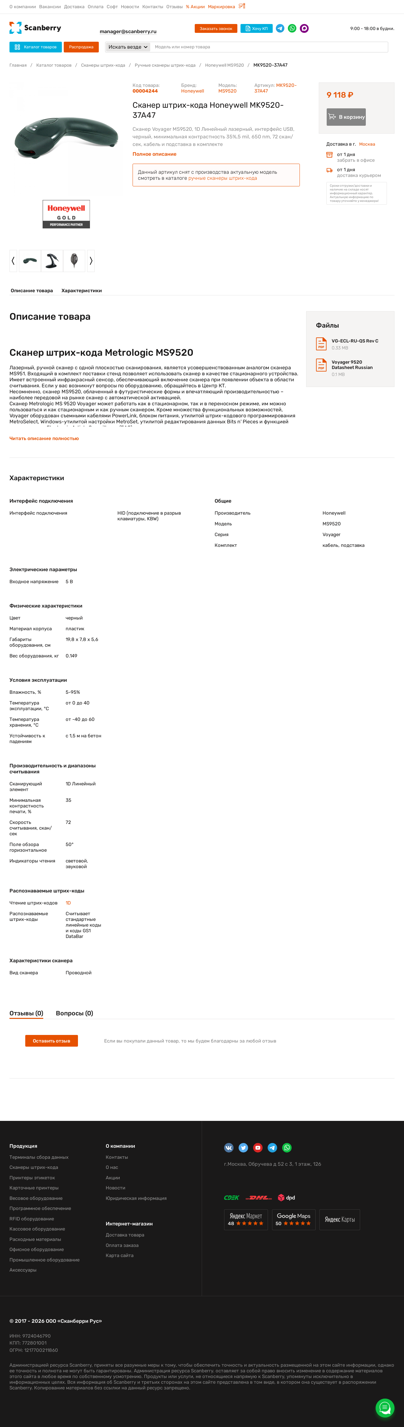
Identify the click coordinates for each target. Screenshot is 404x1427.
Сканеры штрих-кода (109, 65)
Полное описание (154, 154)
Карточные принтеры (34, 1188)
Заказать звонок (216, 28)
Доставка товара (125, 1235)
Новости (130, 6)
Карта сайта (120, 1255)
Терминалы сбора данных (38, 1157)
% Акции (195, 6)
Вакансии (50, 6)
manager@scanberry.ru (128, 31)
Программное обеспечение (40, 1208)
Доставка (74, 6)
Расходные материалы (35, 1239)
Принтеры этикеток (32, 1178)
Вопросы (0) (80, 1016)
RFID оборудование (31, 1219)
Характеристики (79, 291)
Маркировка (226, 6)
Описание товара (30, 291)
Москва (367, 146)
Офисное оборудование (36, 1249)
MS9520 (227, 91)
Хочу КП (257, 28)
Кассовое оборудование (37, 1229)
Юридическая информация (136, 1198)
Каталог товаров (56, 65)
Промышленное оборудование (44, 1260)
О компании (22, 6)
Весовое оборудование (35, 1198)
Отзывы (174, 6)
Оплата (96, 6)
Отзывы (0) (27, 1016)
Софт (112, 6)
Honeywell (192, 91)
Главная (18, 65)
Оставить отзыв (52, 1045)
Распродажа (81, 47)
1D (68, 905)
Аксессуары (23, 1270)
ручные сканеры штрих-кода (222, 178)
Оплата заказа (122, 1245)
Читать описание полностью (44, 441)
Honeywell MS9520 (240, 65)
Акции (113, 1178)
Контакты (152, 6)
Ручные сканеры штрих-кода (176, 65)
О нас (112, 1167)
